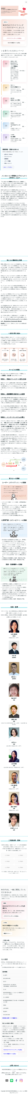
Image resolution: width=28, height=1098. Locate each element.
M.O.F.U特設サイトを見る (14, 42)
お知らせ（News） (8, 154)
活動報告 (6, 158)
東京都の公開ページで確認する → (10, 1018)
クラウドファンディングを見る (14, 38)
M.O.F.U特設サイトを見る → (10, 1053)
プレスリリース (7, 156)
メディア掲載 (7, 161)
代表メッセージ (7, 163)
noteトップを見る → (8, 167)
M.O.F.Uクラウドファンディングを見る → (13, 1049)
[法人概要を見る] (14, 138)
